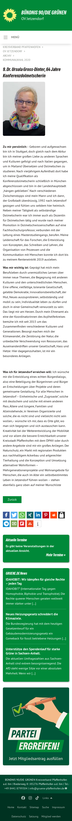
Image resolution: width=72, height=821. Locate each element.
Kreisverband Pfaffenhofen (22, 47)
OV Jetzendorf (13, 51)
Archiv (7, 55)
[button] (6, 515)
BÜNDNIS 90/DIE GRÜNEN (43, 13)
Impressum (58, 807)
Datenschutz (19, 816)
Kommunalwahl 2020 (16, 60)
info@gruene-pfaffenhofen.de (46, 788)
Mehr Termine (54, 555)
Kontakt (21, 807)
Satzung (33, 816)
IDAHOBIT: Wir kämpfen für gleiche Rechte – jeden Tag (35, 581)
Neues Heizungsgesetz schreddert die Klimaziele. (32, 616)
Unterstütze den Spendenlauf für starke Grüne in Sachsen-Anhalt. (33, 651)
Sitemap (34, 807)
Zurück (12, 499)
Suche (45, 807)
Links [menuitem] (46, 798)
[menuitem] (10, 807)
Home (10, 807)
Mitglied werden (51, 816)
